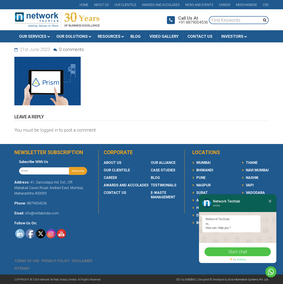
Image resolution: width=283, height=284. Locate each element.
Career (224, 5)
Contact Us (115, 193)
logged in (49, 130)
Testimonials (163, 185)
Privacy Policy (56, 261)
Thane (252, 163)
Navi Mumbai (257, 170)
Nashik (252, 178)
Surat (202, 193)
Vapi (250, 185)
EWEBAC (190, 279)
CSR (266, 5)
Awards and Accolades (161, 5)
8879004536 (37, 203)
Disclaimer (82, 261)
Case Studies (163, 170)
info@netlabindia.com (41, 213)
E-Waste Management (163, 195)
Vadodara (255, 193)
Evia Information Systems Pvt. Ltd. (248, 279)
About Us (101, 5)
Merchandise (246, 5)
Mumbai (203, 163)
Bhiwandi (204, 170)
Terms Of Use (26, 261)
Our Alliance (163, 163)
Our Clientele (125, 5)
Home (84, 5)
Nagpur (203, 185)
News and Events (199, 5)
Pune (201, 178)
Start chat (237, 251)
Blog (155, 178)
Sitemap (22, 268)
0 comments (69, 49)
